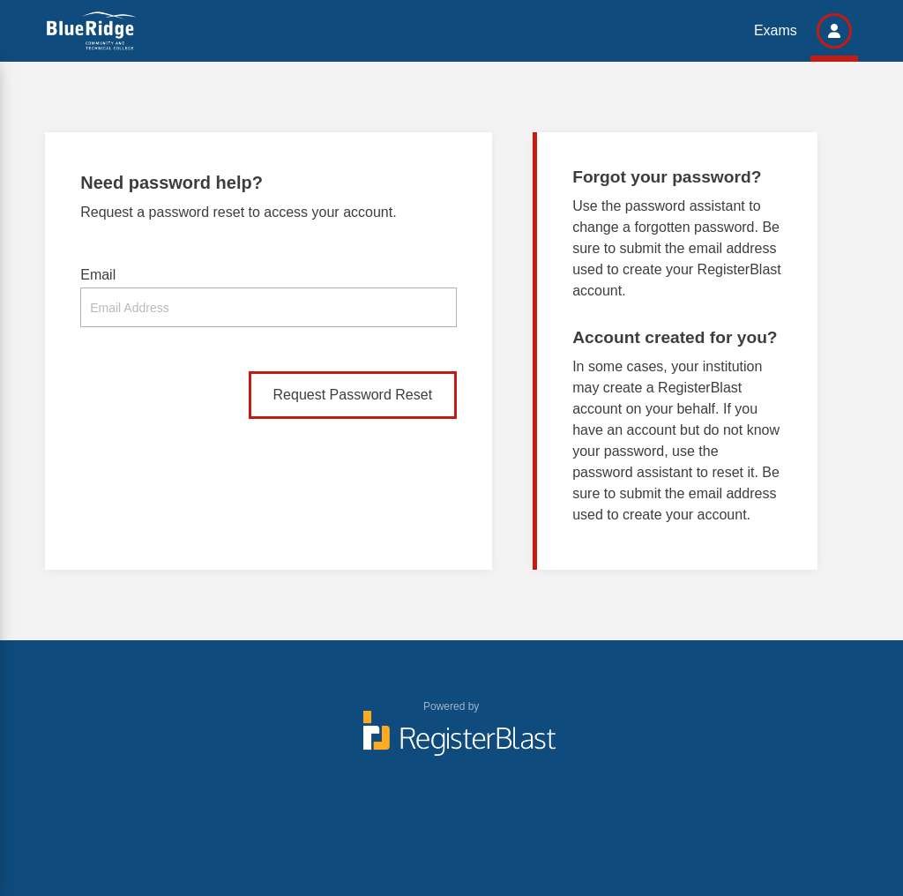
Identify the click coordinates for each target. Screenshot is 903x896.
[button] (834, 31)
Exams (775, 30)
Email (98, 274)
